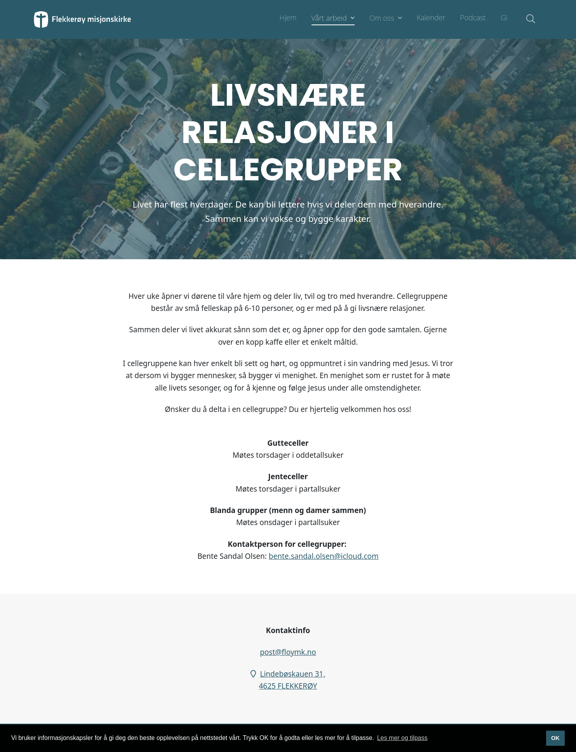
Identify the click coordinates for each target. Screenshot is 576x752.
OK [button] (555, 738)
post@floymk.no (288, 652)
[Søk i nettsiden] (528, 19)
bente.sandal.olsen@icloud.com (324, 556)
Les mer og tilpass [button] (402, 738)
